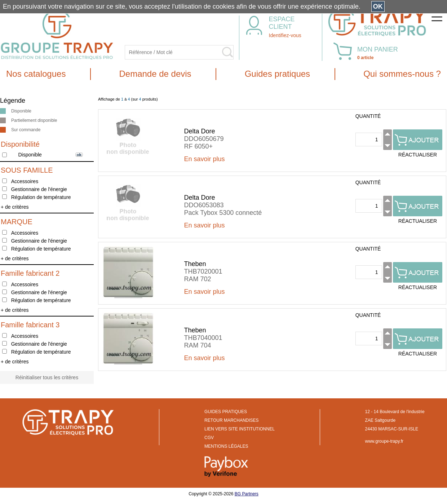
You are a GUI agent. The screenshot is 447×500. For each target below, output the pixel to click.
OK (378, 6)
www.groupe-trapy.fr (384, 441)
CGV (209, 437)
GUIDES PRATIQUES (225, 411)
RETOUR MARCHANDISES (231, 420)
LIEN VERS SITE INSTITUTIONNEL (239, 429)
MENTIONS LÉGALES (226, 446)
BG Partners (246, 493)
